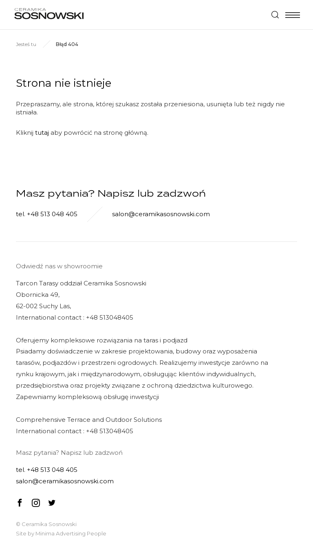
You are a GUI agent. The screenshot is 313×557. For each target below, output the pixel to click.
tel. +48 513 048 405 (46, 214)
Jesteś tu (26, 44)
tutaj (42, 132)
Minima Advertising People (70, 533)
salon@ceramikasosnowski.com (161, 214)
